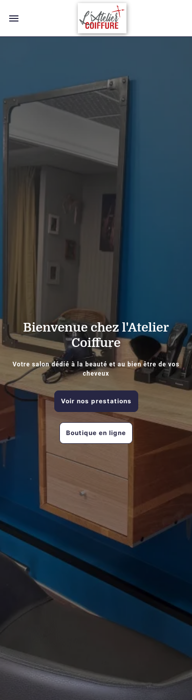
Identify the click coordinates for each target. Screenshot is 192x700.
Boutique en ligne (96, 433)
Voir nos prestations (96, 401)
